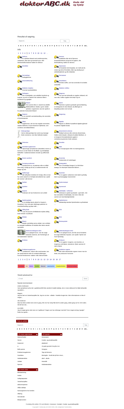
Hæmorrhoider (21, 337)
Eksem (34, 224)
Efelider (24, 217)
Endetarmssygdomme (34, 253)
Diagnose (71, 95)
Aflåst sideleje (21, 387)
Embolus (24, 240)
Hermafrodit (20, 396)
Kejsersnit (20, 343)
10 (38, 53)
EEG (60, 209)
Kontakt (59, 404)
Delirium (34, 60)
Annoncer (53, 404)
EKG (60, 217)
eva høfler (20, 308)
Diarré (71, 106)
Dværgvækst (71, 166)
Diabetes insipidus (34, 89)
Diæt (71, 148)
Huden (19, 375)
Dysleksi (24, 186)
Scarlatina (20, 355)
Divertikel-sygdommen (34, 151)
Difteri (34, 125)
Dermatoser (62, 75)
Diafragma (34, 96)
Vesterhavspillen (22, 381)
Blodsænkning (21, 372)
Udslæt (19, 361)
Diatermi (34, 116)
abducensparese (22, 384)
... (47, 53)
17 (60, 259)
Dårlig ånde (34, 212)
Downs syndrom (27, 158)
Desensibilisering (27, 80)
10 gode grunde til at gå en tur (51, 346)
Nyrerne (19, 364)
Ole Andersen (21, 300)
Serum (19, 340)
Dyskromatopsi (63, 182)
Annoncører (45, 337)
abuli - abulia (45, 358)
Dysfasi (24, 182)
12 (44, 53)
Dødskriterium (71, 202)
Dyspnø (34, 192)
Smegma (44, 349)
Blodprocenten (21, 400)
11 (41, 53)
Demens (71, 60)
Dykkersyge (34, 176)
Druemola (71, 159)
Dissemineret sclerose (71, 135)
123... (86, 45)
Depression (71, 69)
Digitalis (71, 124)
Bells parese (21, 349)
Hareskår (44, 361)
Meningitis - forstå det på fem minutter (53, 355)
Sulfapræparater (22, 378)
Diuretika (61, 142)
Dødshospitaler (34, 203)
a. (18, 346)
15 (54, 259)
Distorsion (25, 142)
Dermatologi (34, 76)
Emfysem (71, 243)
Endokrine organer (71, 252)
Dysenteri (71, 175)
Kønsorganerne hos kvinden (25, 390)
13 (47, 259)
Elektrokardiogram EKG (71, 234)
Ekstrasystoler (63, 221)
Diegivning (62, 114)
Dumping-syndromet (34, 167)
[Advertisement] (52, 21)
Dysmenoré (62, 186)
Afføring (19, 393)
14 (51, 259)
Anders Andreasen (23, 286)
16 (57, 259)
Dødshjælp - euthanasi (71, 194)
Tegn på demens (47, 352)
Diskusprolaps (34, 133)
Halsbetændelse (22, 358)
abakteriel (45, 343)
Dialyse (34, 107)
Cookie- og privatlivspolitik (49, 340)
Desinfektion (71, 83)
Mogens (19, 293)
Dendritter (25, 66)
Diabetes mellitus (64, 88)
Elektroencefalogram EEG (34, 234)
